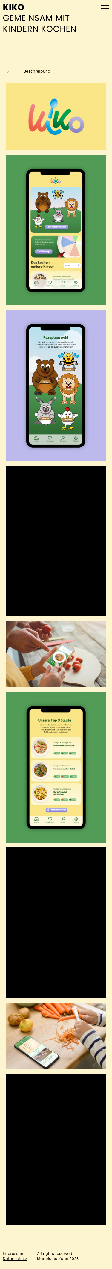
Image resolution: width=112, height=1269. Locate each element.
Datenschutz (15, 1258)
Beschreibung (26, 71)
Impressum (13, 1253)
